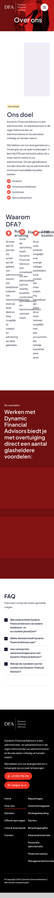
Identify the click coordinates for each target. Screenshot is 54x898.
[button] (27, 625)
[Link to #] (44, 7)
